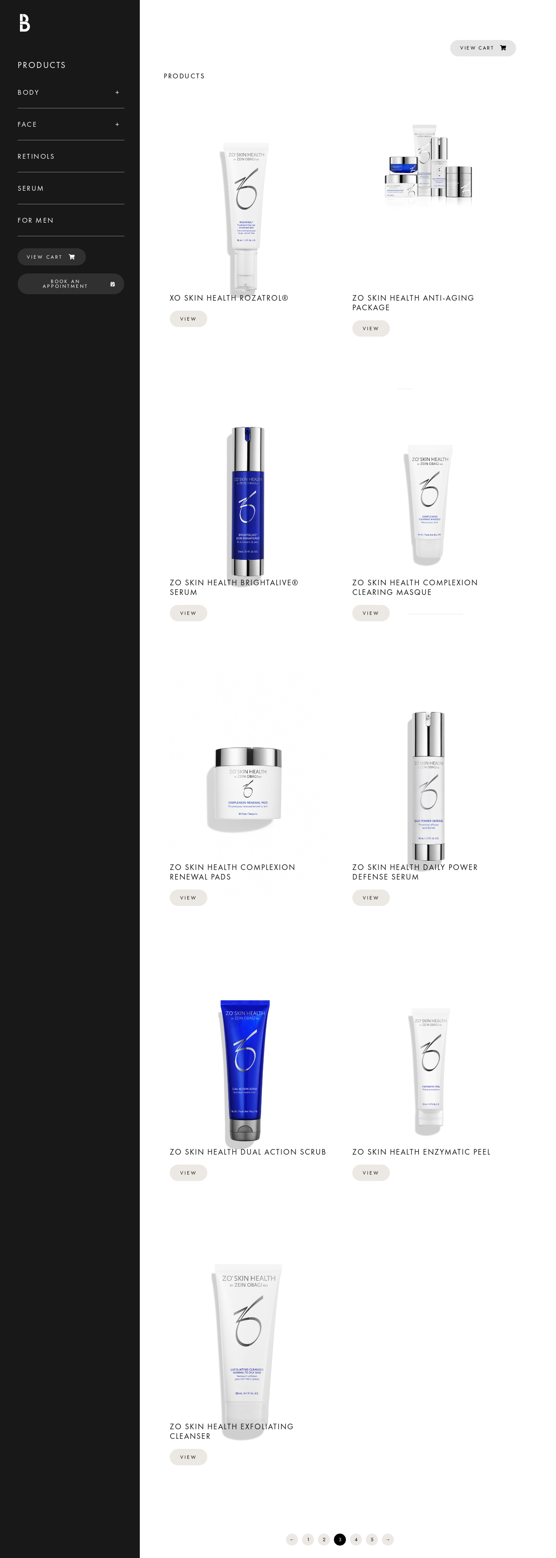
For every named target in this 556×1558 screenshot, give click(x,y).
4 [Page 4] (356, 1539)
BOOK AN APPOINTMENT (79, 284)
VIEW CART (51, 257)
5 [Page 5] (372, 1539)
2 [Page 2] (324, 1539)
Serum (31, 188)
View (188, 319)
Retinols (36, 156)
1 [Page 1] (308, 1539)
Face (27, 124)
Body (29, 92)
